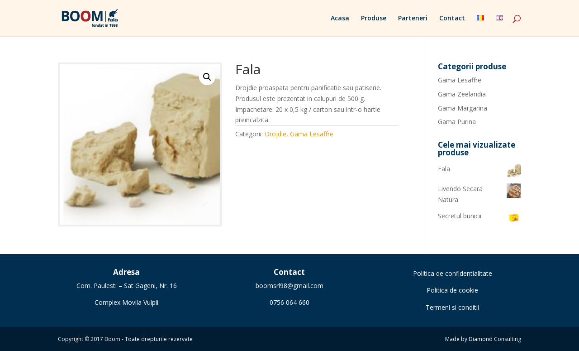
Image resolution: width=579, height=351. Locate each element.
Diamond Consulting (495, 339)
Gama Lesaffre (311, 134)
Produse (373, 18)
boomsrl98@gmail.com (289, 285)
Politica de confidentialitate (452, 273)
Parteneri (412, 18)
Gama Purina (457, 121)
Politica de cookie (452, 290)
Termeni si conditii (452, 307)
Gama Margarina (462, 108)
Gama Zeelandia (462, 94)
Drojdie (275, 134)
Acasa (340, 18)
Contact (452, 18)
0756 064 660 (289, 302)
